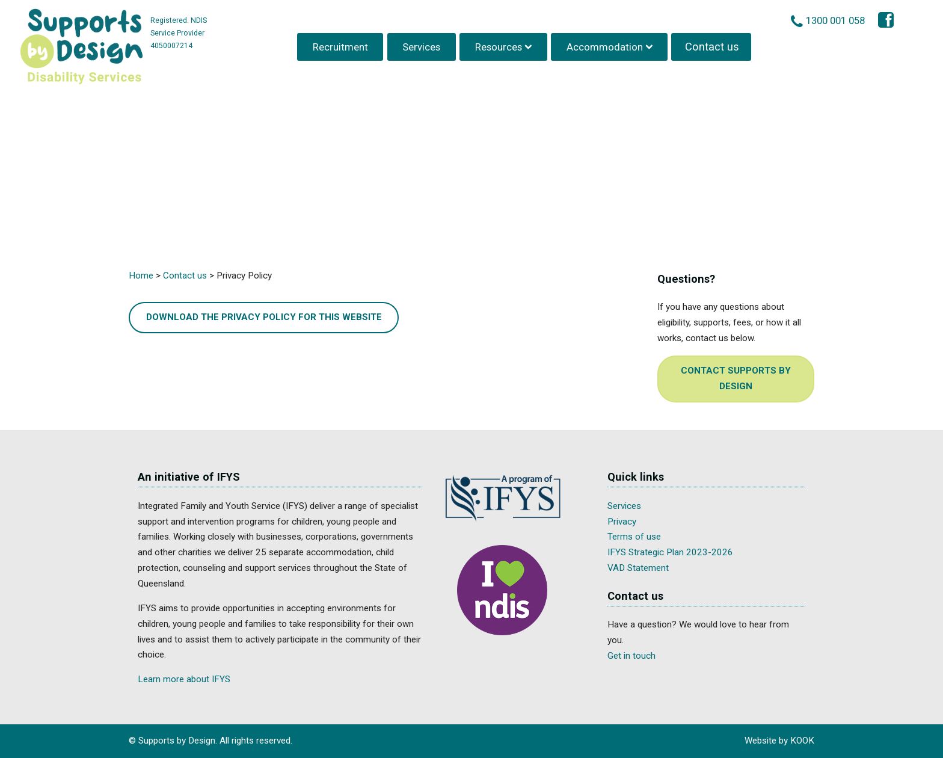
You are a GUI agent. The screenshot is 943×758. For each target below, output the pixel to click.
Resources (499, 45)
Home (141, 275)
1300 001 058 (837, 19)
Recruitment (341, 45)
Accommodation (606, 45)
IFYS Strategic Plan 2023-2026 (670, 552)
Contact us (712, 44)
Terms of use (634, 536)
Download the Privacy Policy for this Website (264, 317)
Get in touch (631, 655)
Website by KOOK (779, 740)
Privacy (621, 521)
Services (423, 45)
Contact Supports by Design (736, 378)
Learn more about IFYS (184, 679)
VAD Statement (638, 567)
